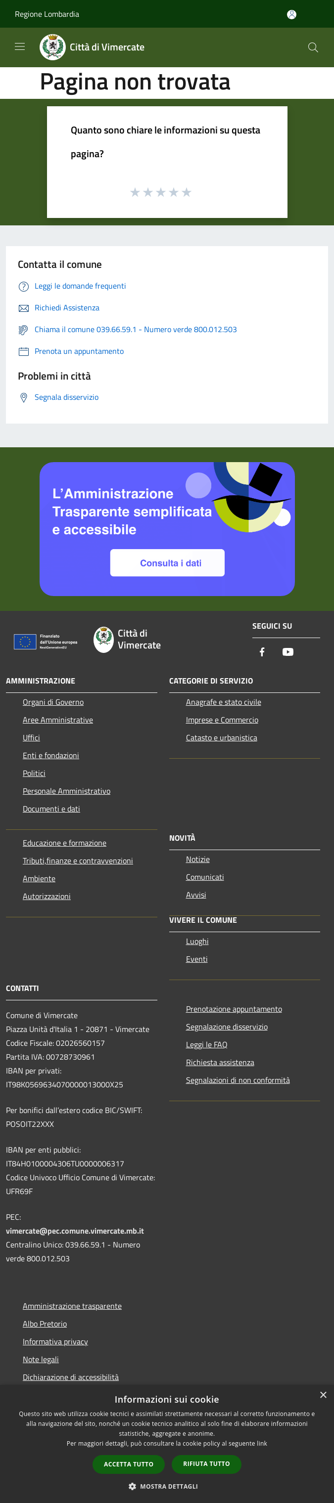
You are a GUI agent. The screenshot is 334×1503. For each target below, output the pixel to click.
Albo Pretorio (45, 1324)
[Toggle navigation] (20, 46)
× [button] (323, 1395)
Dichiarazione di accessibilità (71, 1377)
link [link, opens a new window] (262, 1443)
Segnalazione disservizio (227, 1026)
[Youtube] (288, 652)
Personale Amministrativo (66, 791)
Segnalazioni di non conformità (238, 1080)
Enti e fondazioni (51, 755)
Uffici (31, 737)
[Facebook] (262, 652)
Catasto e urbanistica (221, 737)
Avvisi (196, 895)
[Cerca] (313, 47)
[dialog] (167, 1444)
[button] (167, 1486)
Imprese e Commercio (222, 720)
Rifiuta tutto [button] (206, 1464)
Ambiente (39, 878)
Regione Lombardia (47, 14)
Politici (34, 773)
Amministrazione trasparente (72, 1306)
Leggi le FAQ (207, 1044)
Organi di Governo (53, 702)
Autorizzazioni (47, 896)
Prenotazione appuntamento (234, 1009)
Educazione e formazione (64, 843)
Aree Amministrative (58, 720)
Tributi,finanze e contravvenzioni (78, 860)
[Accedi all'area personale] (291, 14)
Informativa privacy (55, 1341)
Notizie (198, 859)
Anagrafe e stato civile (223, 702)
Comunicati (205, 877)
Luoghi (197, 941)
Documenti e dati (51, 809)
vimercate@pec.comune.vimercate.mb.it (75, 1231)
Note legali (41, 1359)
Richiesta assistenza (220, 1062)
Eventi (197, 959)
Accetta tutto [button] (128, 1464)
